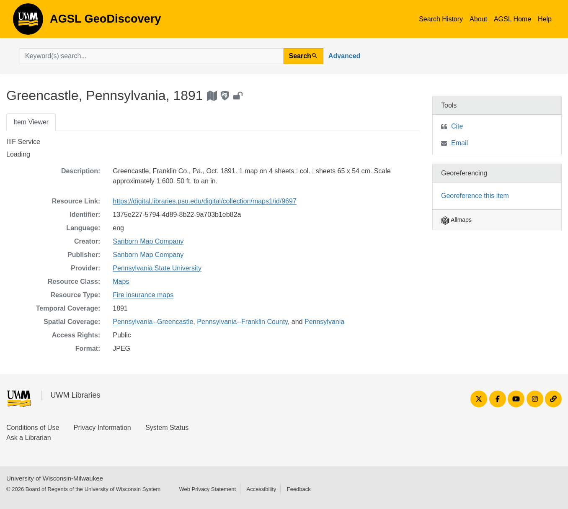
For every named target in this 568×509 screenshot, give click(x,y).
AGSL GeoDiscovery (28, 22)
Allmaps (456, 219)
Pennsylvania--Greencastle (153, 321)
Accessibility (261, 489)
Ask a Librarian (28, 437)
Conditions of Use (32, 427)
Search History (441, 19)
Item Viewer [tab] (31, 122)
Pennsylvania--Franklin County (242, 321)
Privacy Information (102, 427)
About (478, 19)
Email (459, 143)
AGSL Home (512, 19)
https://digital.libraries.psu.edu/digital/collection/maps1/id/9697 (204, 201)
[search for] (152, 56)
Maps (121, 281)
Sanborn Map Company (148, 241)
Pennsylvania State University (157, 268)
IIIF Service (23, 141)
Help (545, 19)
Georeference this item (475, 195)
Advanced (344, 55)
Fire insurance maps (143, 294)
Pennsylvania (324, 321)
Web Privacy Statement (207, 489)
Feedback (299, 489)
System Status (166, 427)
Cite (457, 126)
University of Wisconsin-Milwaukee (54, 478)
